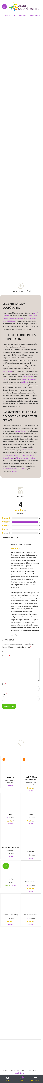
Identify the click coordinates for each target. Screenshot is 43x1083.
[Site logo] (24, 6)
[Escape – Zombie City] (10, 904)
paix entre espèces (29, 379)
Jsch (10, 814)
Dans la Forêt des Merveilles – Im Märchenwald (31, 780)
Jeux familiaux (35, 16)
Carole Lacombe (8, 318)
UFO (16, 458)
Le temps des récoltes (27, 458)
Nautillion (30, 852)
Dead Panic (10, 879)
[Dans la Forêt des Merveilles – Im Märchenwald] (31, 766)
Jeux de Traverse (20, 431)
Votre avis (6, 656)
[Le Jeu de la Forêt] (31, 904)
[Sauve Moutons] (31, 871)
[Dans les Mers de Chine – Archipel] (10, 836)
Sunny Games (28, 450)
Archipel (26, 455)
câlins (5, 379)
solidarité (24, 382)
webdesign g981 (20, 1073)
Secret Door (18, 455)
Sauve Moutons (30, 882)
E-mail (4, 694)
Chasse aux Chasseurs (10, 469)
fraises (30, 376)
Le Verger (10, 777)
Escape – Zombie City (10, 915)
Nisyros (14, 471)
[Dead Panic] (10, 869)
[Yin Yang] (31, 803)
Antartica (23, 469)
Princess (11, 458)
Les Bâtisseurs (8, 455)
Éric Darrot (19, 318)
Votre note (6, 652)
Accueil (8, 16)
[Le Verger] (10, 766)
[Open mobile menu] (4, 6)
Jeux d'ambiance (20, 16)
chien (25, 376)
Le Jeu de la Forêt (30, 915)
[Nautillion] (31, 838)
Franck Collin (32, 316)
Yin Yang (31, 814)
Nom (4, 684)
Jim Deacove (7, 371)
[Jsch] (10, 803)
